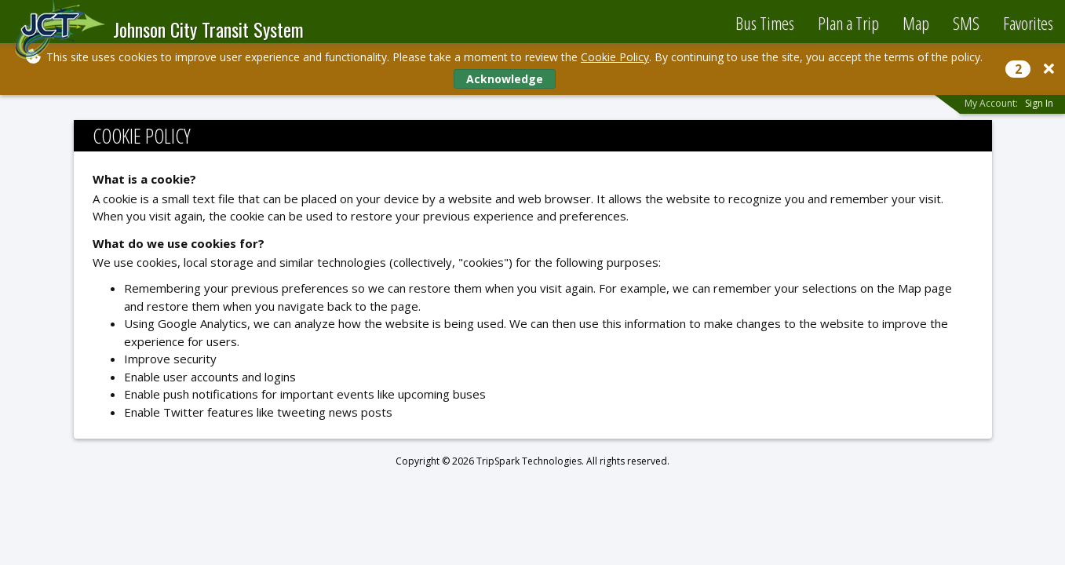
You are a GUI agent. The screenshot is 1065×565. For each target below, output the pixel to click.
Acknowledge (504, 78)
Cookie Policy (615, 56)
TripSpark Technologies (529, 461)
